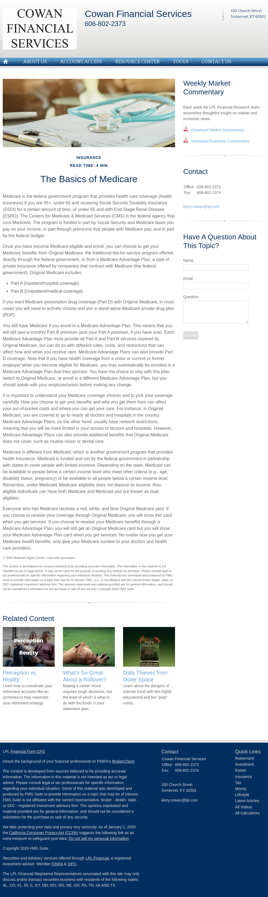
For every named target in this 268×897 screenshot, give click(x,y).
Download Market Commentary (217, 130)
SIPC (72, 864)
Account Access (81, 62)
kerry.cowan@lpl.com (201, 206)
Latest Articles (247, 801)
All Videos (243, 807)
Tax (238, 782)
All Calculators (247, 813)
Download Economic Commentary (220, 141)
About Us (35, 62)
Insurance (243, 776)
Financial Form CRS (27, 751)
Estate (240, 770)
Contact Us (216, 62)
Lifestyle (242, 795)
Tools (180, 62)
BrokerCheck (123, 761)
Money (241, 788)
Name (188, 260)
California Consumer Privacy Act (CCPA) (43, 833)
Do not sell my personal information (99, 838)
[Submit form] (190, 335)
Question (191, 297)
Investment (244, 764)
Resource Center (137, 62)
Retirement (244, 758)
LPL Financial (97, 858)
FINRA (57, 864)
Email (188, 278)
